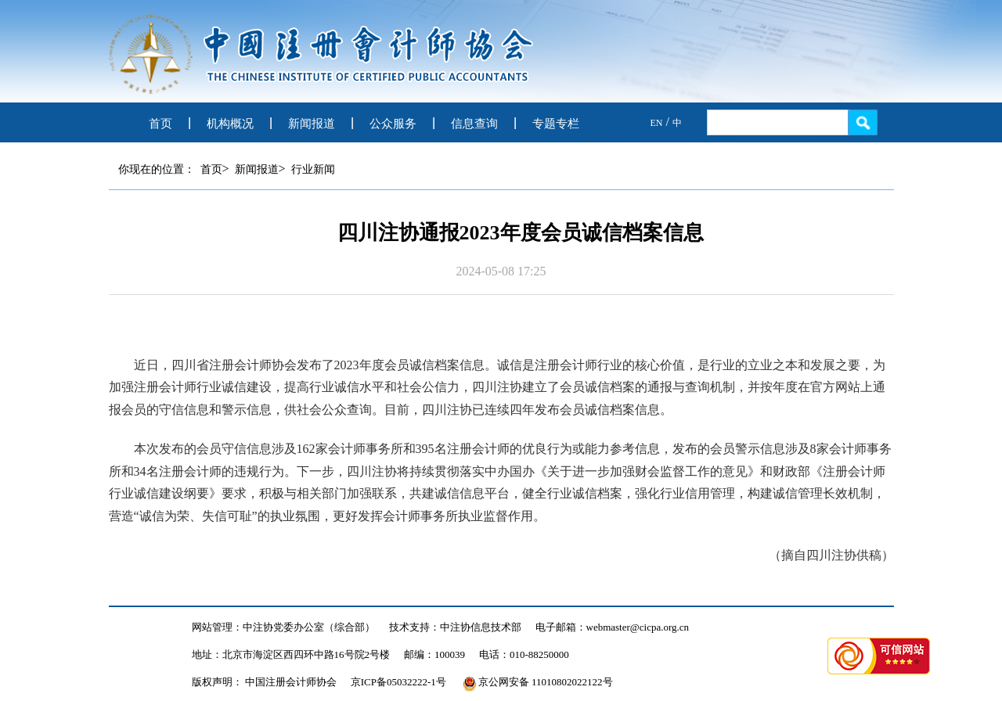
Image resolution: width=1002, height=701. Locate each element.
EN (657, 122)
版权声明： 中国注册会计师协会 (264, 682)
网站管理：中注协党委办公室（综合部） (283, 627)
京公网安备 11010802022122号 (538, 682)
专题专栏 (555, 123)
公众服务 (392, 123)
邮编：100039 (434, 654)
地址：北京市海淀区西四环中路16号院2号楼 (291, 654)
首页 (160, 123)
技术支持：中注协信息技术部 (455, 627)
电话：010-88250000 (524, 654)
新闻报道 (311, 123)
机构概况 (230, 123)
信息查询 (474, 123)
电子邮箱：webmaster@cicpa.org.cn (612, 627)
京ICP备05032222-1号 (398, 682)
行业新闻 (313, 169)
